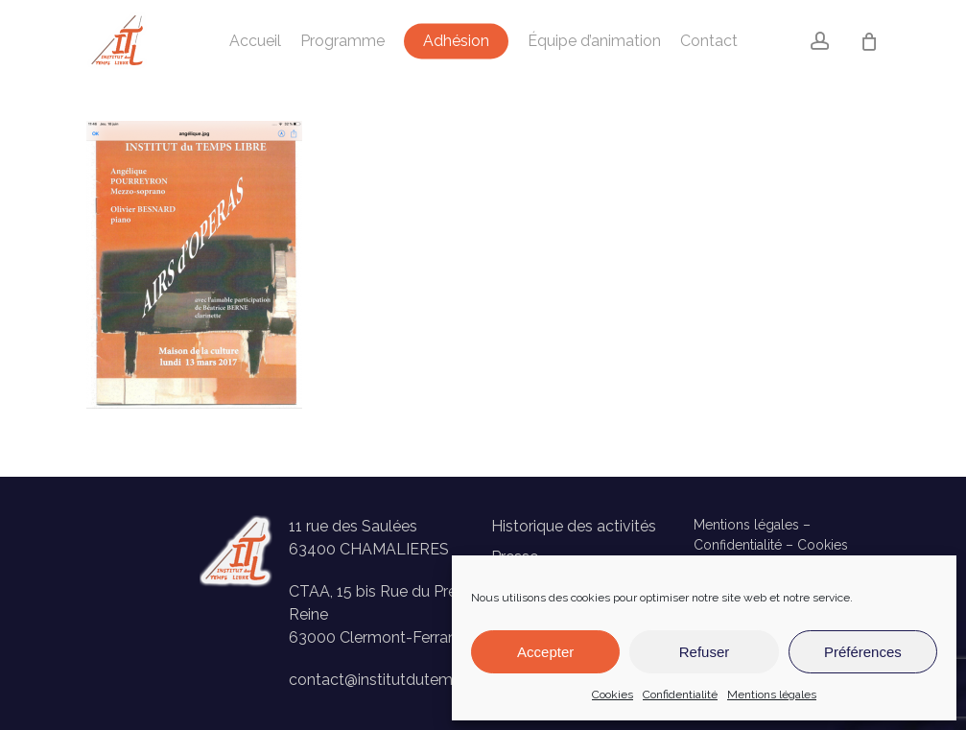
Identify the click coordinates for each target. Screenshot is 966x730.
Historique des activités (573, 526)
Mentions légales (771, 694)
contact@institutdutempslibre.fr (401, 680)
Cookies (612, 694)
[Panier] (869, 41)
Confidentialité (680, 694)
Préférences (863, 652)
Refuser (704, 652)
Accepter (545, 652)
